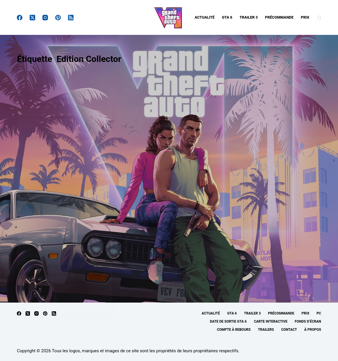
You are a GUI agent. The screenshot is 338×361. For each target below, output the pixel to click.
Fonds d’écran (308, 321)
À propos (312, 330)
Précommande (279, 17)
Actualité (205, 17)
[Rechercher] (319, 17)
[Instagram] (45, 17)
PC (318, 313)
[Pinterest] (58, 17)
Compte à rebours (234, 330)
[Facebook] (19, 17)
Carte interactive (270, 321)
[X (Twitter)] (32, 17)
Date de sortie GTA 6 (228, 321)
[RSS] (71, 17)
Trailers (266, 330)
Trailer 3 (248, 17)
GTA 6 (227, 17)
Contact (289, 330)
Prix (305, 17)
